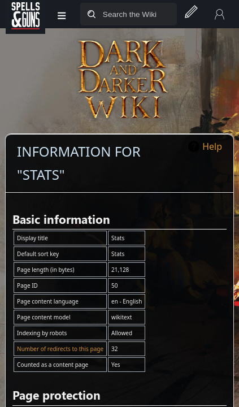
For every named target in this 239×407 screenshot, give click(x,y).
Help (212, 146)
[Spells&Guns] (25, 14)
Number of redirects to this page (60, 349)
